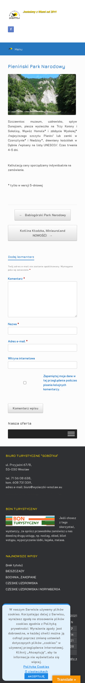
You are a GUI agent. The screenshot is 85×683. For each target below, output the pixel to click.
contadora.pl (37, 494)
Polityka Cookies (36, 666)
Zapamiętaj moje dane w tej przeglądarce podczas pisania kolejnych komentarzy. (60, 382)
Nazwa (13, 324)
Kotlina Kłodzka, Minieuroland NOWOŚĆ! (42, 233)
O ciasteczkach (36, 671)
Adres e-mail (18, 341)
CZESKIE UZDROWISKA (22, 583)
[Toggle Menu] (71, 434)
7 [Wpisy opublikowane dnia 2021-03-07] (72, 629)
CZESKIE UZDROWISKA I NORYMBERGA (33, 589)
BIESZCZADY (15, 571)
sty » (73, 659)
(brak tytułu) (14, 565)
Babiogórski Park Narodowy (42, 215)
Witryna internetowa (21, 358)
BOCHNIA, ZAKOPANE (21, 577)
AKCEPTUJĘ (36, 676)
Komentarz (16, 278)
